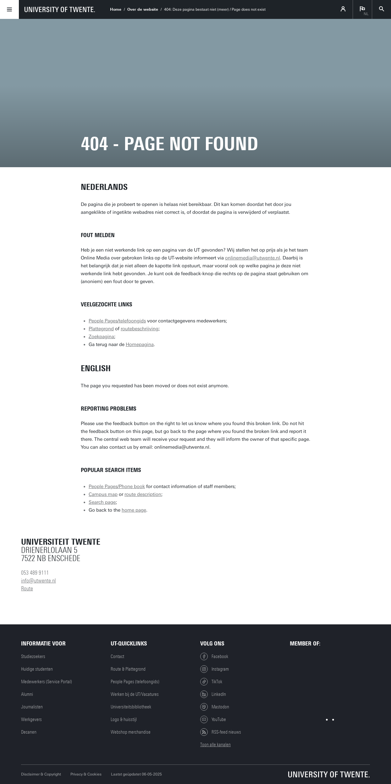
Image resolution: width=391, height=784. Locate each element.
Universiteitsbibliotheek (131, 707)
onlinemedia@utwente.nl (252, 258)
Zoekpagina (101, 336)
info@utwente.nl (38, 580)
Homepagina (140, 344)
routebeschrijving (139, 329)
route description (142, 494)
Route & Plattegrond (128, 669)
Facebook (214, 656)
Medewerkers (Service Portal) (46, 682)
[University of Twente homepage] (60, 9)
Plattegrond (101, 329)
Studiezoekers (33, 656)
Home (115, 9)
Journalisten (32, 707)
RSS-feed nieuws (220, 732)
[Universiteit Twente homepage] (329, 774)
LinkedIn (213, 694)
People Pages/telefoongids (117, 321)
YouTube (213, 719)
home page (134, 510)
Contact (117, 656)
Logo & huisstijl (124, 719)
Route (27, 588)
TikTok (211, 681)
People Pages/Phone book (117, 486)
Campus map (103, 494)
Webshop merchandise (131, 732)
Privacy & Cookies (86, 774)
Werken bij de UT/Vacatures (135, 694)
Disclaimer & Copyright (41, 774)
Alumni (27, 694)
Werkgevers (31, 719)
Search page (102, 502)
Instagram (214, 669)
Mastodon (214, 707)
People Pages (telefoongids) (135, 682)
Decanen (28, 732)
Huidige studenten (37, 669)
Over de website (142, 9)
